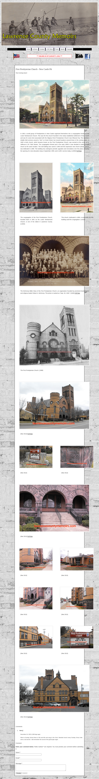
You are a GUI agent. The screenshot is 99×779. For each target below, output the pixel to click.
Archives (35, 49)
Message (19, 763)
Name (18, 752)
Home (28, 49)
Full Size (79, 151)
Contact (42, 49)
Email (18, 758)
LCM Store (49, 49)
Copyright (69, 49)
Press (56, 49)
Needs (63, 49)
